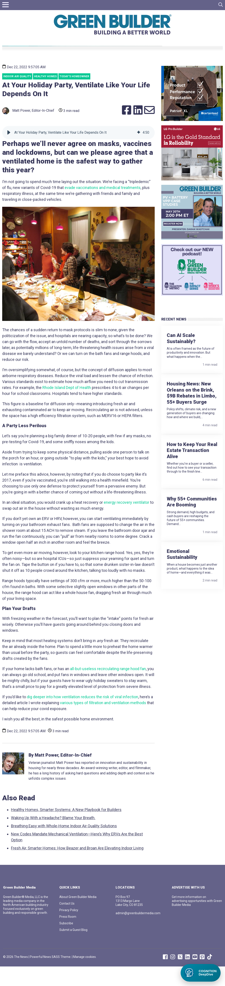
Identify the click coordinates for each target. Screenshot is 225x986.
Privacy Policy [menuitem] (68, 929)
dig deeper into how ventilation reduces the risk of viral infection (82, 716)
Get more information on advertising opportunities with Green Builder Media (197, 920)
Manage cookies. (84, 976)
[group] (78, 152)
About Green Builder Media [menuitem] (77, 916)
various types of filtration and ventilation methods (103, 722)
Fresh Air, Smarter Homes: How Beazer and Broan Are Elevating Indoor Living (77, 867)
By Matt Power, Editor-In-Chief (60, 774)
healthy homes (45, 95)
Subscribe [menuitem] (66, 943)
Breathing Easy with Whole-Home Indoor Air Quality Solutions (64, 845)
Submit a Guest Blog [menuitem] (73, 949)
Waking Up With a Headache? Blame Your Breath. (53, 837)
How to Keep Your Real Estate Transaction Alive (192, 459)
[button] (8, 152)
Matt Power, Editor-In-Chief (28, 130)
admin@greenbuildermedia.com (138, 932)
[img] (138, 152)
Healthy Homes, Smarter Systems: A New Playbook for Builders (66, 829)
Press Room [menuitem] (67, 936)
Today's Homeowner (74, 95)
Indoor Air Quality (17, 95)
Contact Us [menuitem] (66, 923)
